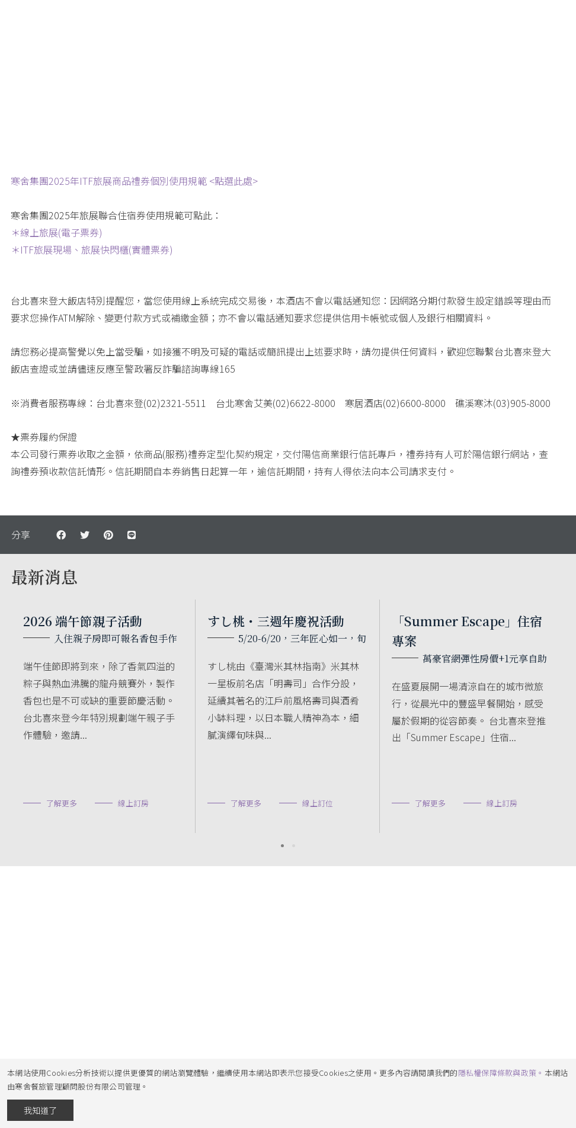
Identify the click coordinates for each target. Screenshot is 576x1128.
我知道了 (40, 1110)
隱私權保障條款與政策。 (501, 1072)
